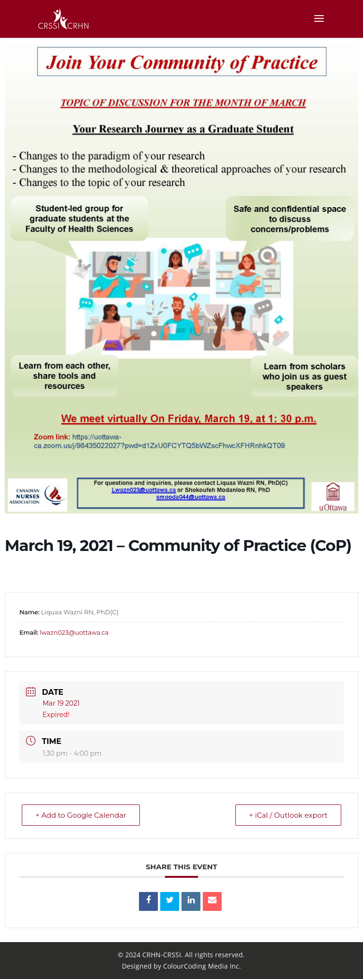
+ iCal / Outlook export (288, 815)
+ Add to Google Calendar (80, 815)
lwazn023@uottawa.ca (74, 632)
